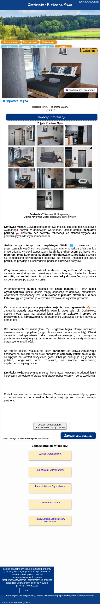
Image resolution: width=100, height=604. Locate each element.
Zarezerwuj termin (78, 435)
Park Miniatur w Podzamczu (50, 470)
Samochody (27, 47)
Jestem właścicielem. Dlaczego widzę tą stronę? (50, 426)
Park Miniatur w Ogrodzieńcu (50, 486)
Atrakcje (45, 47)
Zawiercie (89, 50)
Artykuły (63, 47)
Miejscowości (48, 42)
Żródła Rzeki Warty (50, 502)
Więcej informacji (51, 117)
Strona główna (10, 42)
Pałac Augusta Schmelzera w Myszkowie (50, 520)
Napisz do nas (87, 595)
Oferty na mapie (30, 42)
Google (8, 571)
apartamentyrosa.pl (89, 1)
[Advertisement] (50, 565)
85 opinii (62, 217)
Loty (9, 47)
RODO (34, 585)
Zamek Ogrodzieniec (50, 453)
